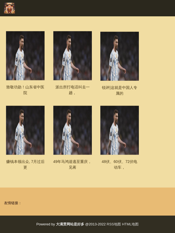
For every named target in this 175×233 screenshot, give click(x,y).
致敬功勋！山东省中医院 (25, 93)
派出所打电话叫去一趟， (72, 93)
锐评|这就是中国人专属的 (119, 93)
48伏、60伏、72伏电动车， (119, 168)
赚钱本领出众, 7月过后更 (25, 168)
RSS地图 (114, 224)
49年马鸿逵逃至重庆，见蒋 (72, 168)
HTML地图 (130, 224)
